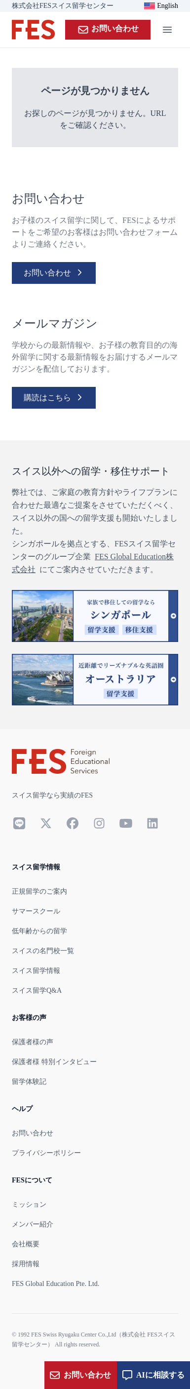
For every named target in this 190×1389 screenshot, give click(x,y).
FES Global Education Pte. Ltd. (55, 1283)
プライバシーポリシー (46, 1153)
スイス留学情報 (36, 970)
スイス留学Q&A (37, 990)
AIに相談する (153, 1375)
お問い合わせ (108, 29)
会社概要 (25, 1244)
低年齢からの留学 (39, 931)
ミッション (29, 1204)
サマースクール (36, 911)
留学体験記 (29, 1081)
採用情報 (25, 1264)
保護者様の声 (32, 1042)
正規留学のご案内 (39, 891)
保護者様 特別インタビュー (54, 1062)
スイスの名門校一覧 (43, 951)
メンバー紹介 (32, 1224)
